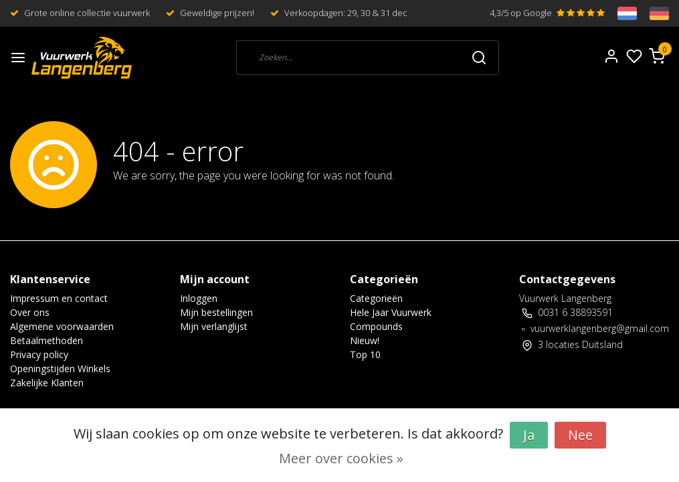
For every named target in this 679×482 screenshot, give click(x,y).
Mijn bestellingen (216, 312)
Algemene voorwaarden (62, 326)
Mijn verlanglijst (214, 326)
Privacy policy (39, 354)
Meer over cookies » (341, 458)
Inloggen (198, 298)
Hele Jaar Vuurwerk (390, 312)
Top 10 (365, 354)
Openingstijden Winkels (60, 368)
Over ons (30, 312)
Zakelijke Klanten (47, 382)
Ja (529, 435)
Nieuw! (364, 340)
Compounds (376, 326)
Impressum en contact (59, 298)
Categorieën (376, 298)
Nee (580, 435)
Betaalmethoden (46, 340)
